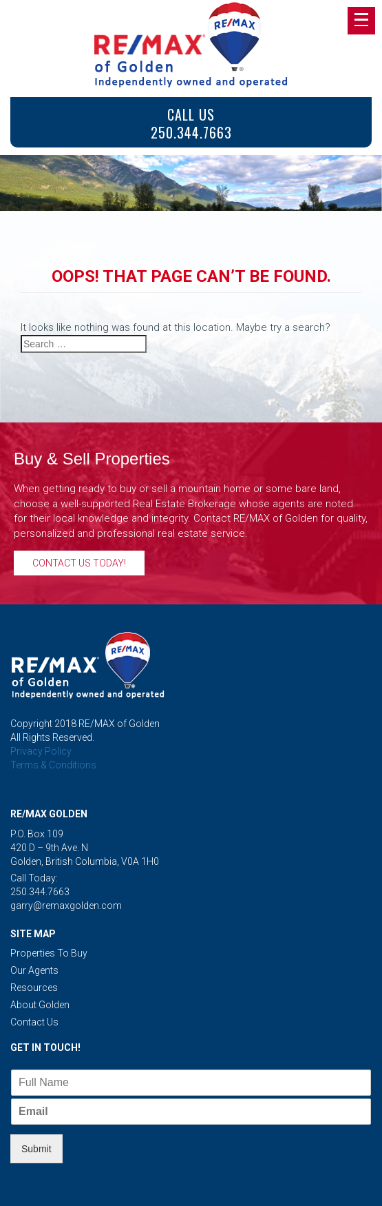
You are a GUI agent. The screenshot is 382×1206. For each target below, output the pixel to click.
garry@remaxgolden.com (66, 905)
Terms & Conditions (53, 764)
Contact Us (34, 1022)
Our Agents (34, 970)
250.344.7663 (40, 891)
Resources (34, 987)
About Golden (40, 1004)
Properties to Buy (48, 953)
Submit (36, 1148)
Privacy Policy (41, 751)
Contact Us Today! (79, 563)
